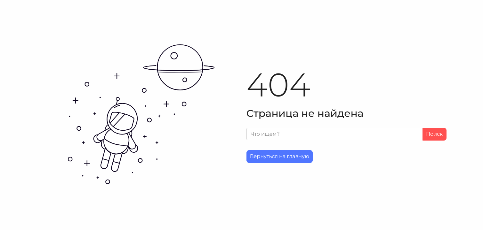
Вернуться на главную (279, 156)
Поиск (434, 134)
